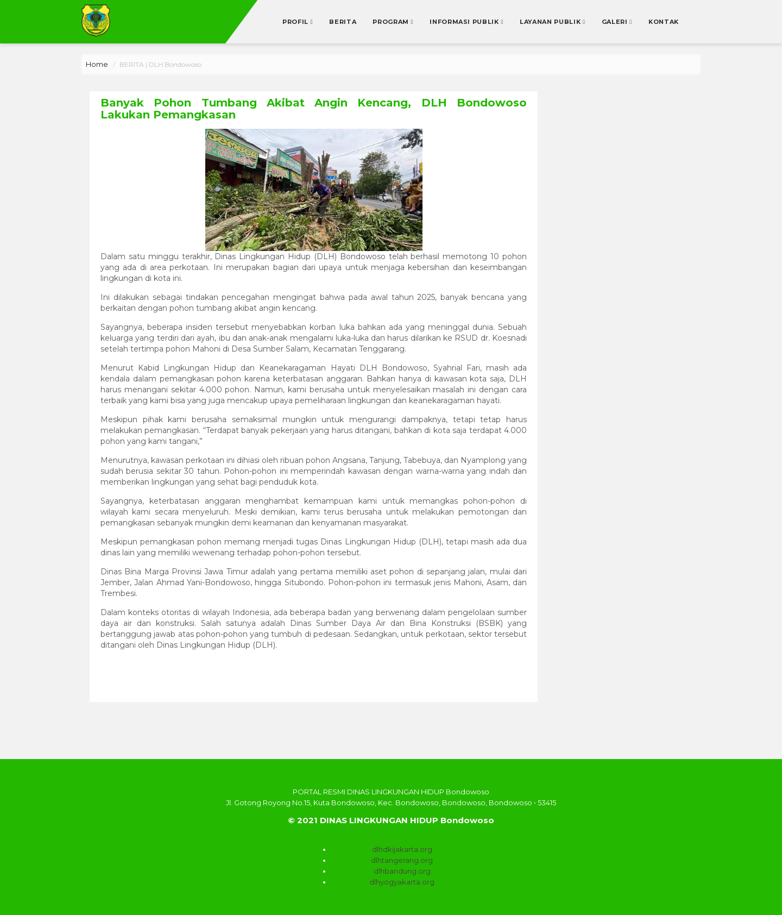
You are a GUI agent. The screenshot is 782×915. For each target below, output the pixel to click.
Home (97, 64)
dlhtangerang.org (402, 860)
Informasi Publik (465, 22)
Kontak (663, 22)
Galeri (616, 22)
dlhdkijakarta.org (402, 849)
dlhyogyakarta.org (401, 882)
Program (392, 22)
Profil (296, 22)
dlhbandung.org (402, 871)
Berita (342, 22)
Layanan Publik (551, 22)
